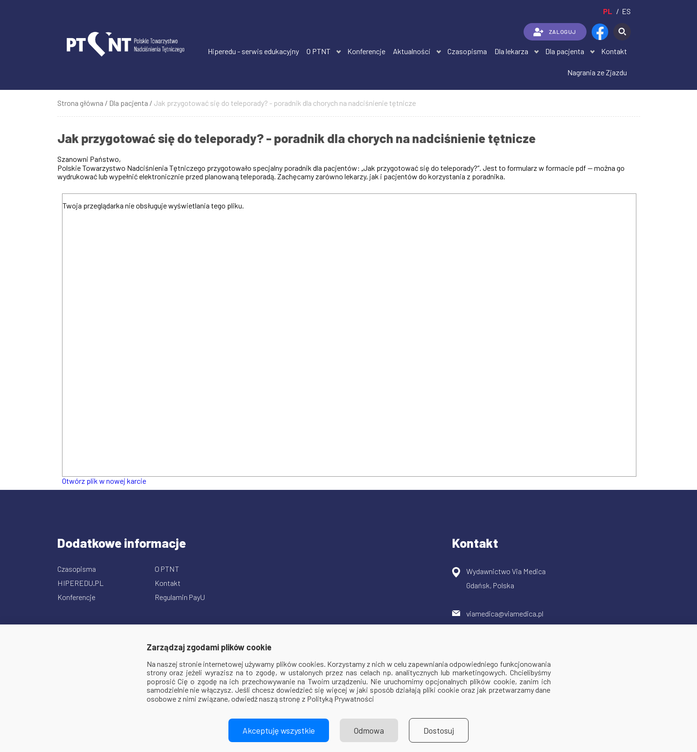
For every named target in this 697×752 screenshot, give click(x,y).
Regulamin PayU (180, 596)
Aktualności (412, 51)
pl (607, 11)
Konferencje (366, 51)
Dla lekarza (511, 51)
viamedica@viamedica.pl (504, 613)
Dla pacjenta (564, 51)
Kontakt (614, 51)
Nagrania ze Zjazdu (597, 72)
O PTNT (318, 51)
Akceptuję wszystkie (279, 730)
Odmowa (369, 730)
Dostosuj (438, 730)
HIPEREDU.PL (80, 582)
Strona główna (80, 102)
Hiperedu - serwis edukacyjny (253, 51)
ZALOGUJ (554, 32)
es (626, 11)
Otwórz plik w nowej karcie (104, 481)
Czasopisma (467, 51)
